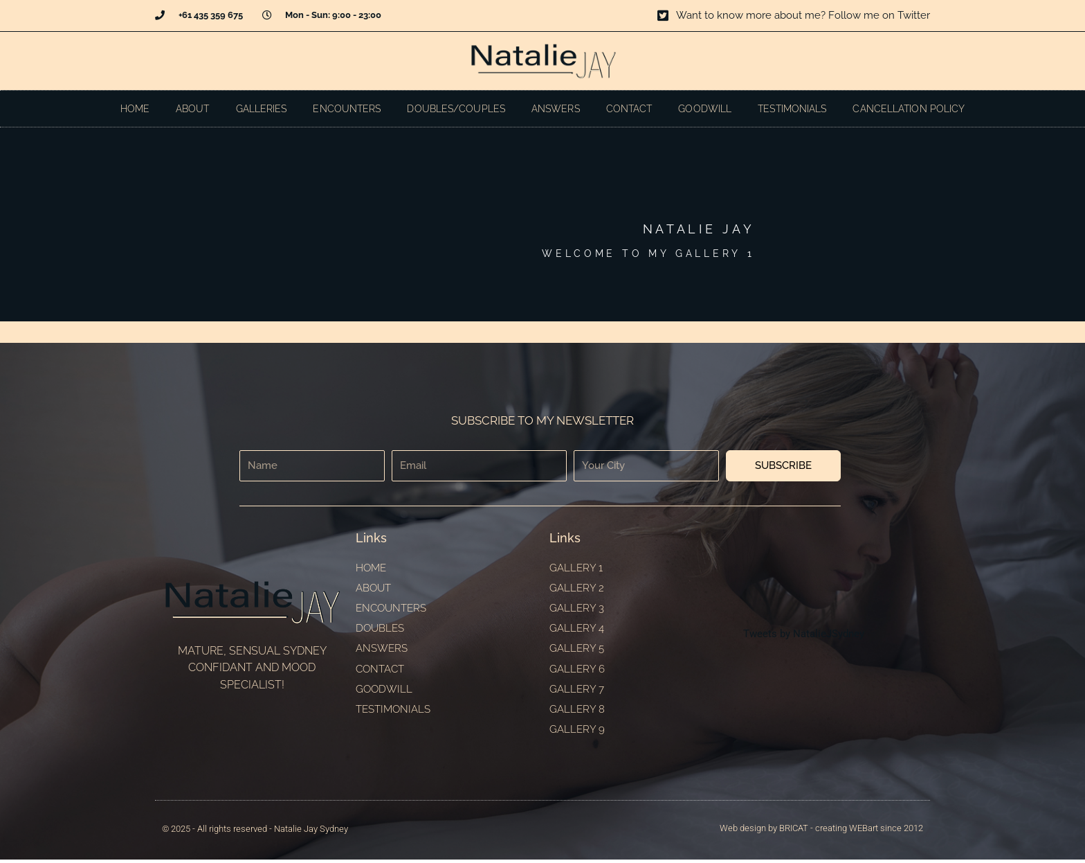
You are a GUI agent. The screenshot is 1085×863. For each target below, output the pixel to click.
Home (134, 108)
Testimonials (792, 108)
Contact (629, 108)
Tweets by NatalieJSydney (803, 636)
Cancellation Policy (908, 108)
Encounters (347, 108)
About (193, 108)
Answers (555, 108)
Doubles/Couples (456, 108)
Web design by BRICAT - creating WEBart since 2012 (821, 831)
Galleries (261, 108)
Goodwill (704, 108)
